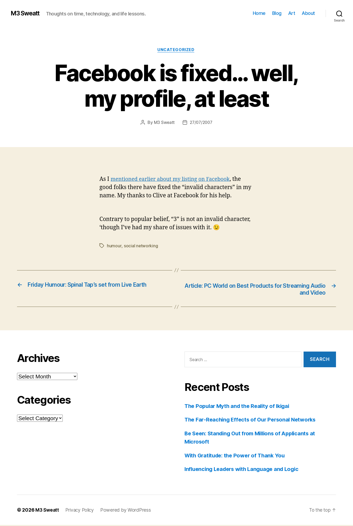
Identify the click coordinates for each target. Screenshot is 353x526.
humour (114, 246)
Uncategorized (176, 50)
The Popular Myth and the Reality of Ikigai (239, 407)
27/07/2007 (201, 123)
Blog (276, 13)
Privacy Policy (81, 511)
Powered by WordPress (128, 511)
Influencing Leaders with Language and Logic (244, 470)
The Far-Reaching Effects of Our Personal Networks (253, 420)
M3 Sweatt (27, 13)
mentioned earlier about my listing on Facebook (174, 179)
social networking (141, 246)
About (308, 13)
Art (291, 13)
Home (259, 13)
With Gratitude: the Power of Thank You (237, 456)
